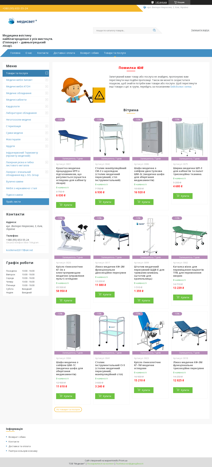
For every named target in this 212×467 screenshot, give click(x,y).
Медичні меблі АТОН (18, 86)
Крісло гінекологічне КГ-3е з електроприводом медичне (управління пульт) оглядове (70, 272)
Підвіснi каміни (14, 194)
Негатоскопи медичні (18, 119)
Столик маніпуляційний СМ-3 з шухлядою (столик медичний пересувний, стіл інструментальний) (110, 174)
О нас (28, 53)
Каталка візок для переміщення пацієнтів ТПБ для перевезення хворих (188, 271)
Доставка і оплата (64, 53)
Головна (15, 53)
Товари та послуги (115, 53)
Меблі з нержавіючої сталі (21, 188)
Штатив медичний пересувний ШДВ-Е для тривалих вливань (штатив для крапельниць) (149, 272)
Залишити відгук (200, 30)
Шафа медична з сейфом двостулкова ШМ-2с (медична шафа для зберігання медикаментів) (149, 174)
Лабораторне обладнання (21, 113)
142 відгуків (161, 2)
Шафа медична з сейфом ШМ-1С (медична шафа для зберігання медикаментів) (69, 368)
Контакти (42, 53)
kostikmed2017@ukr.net (19, 250)
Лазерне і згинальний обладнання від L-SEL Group (22, 173)
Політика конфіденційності (129, 463)
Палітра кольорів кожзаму (23, 450)
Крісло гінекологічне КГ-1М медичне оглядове (147, 365)
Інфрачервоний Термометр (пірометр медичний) (22, 154)
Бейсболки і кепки (180, 86)
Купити (68, 205)
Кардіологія (13, 106)
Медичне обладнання (18, 93)
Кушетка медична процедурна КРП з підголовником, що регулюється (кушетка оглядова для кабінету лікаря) (71, 175)
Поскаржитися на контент (100, 463)
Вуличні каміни (14, 181)
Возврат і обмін (89, 53)
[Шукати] (154, 30)
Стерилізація (13, 126)
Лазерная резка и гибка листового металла (20, 164)
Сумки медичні (14, 132)
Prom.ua (123, 460)
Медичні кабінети (16, 99)
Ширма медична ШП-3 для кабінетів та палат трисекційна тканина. (188, 171)
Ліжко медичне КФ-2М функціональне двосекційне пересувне (110, 269)
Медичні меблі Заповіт (19, 80)
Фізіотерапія (13, 139)
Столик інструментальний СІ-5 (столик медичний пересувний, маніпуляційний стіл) (110, 368)
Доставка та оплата (20, 446)
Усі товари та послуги (68, 409)
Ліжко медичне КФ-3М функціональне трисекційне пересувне (188, 365)
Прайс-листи (13, 201)
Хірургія (10, 146)
